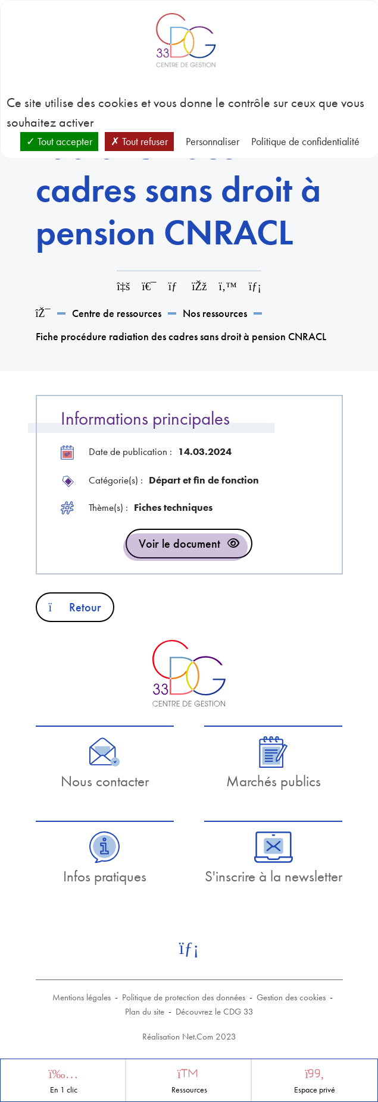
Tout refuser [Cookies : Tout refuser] (139, 141)
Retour (75, 607)
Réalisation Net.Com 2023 (189, 1037)
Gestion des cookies (291, 997)
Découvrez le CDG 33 (215, 1012)
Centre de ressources (116, 313)
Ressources (189, 1089)
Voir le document (179, 543)
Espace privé (314, 1089)
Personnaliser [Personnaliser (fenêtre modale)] (212, 141)
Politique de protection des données (183, 997)
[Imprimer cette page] (149, 286)
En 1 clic (63, 1089)
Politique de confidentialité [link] (305, 141)
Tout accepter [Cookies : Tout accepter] (59, 141)
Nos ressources (215, 313)
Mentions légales (81, 997)
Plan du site (144, 1012)
